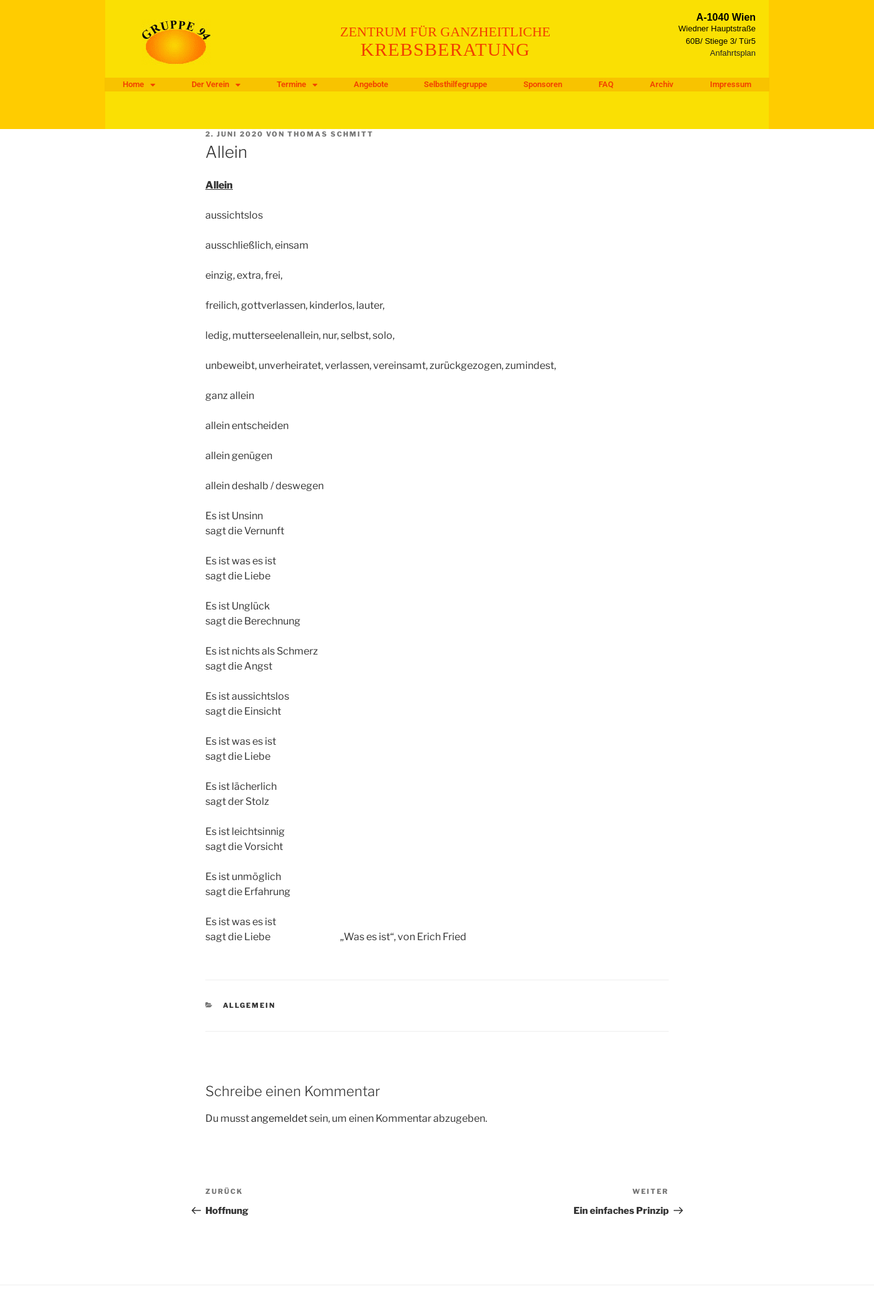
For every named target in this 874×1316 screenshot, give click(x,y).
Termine (297, 84)
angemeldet (279, 1118)
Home (139, 84)
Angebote (371, 84)
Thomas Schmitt (330, 134)
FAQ (606, 84)
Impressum (730, 84)
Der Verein (216, 84)
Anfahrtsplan (733, 53)
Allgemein (249, 1005)
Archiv (662, 84)
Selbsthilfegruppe (455, 84)
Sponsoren (542, 84)
